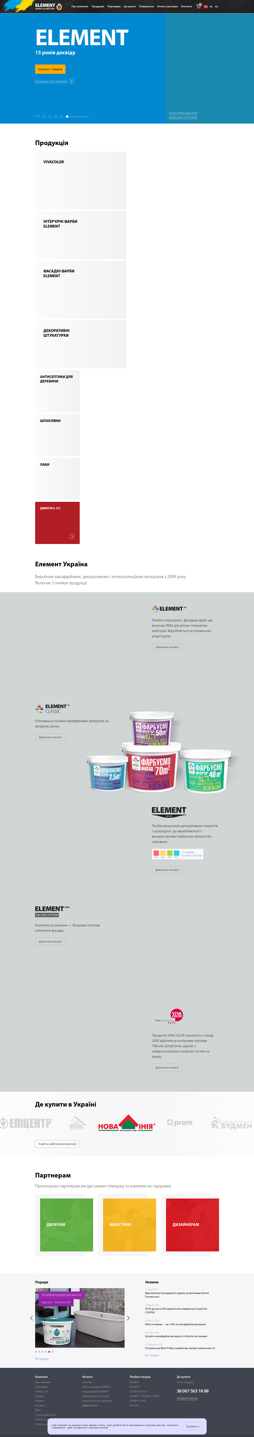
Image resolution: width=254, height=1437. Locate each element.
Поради (39, 1396)
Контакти (40, 1405)
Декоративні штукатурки (95, 1396)
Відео (38, 1410)
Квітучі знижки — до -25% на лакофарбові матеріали (175, 1324)
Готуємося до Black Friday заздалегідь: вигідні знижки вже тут (180, 1348)
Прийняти (192, 1426)
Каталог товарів (50, 69)
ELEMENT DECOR (138, 1391)
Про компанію (43, 1382)
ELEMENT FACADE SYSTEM (144, 1396)
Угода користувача (45, 1415)
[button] (36, 1352)
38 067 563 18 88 (193, 1391)
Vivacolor (87, 1382)
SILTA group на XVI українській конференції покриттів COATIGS (176, 1311)
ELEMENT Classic (138, 1401)
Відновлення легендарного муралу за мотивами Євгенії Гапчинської (177, 1295)
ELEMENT (134, 1382)
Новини (39, 1401)
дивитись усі (57, 523)
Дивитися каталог (167, 647)
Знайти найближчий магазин (57, 1144)
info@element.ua (187, 1398)
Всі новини (152, 1355)
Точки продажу (185, 1382)
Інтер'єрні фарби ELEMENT (96, 1387)
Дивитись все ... (90, 1405)
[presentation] (32, 1318)
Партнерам (41, 1387)
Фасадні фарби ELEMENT (95, 1391)
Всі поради (42, 1359)
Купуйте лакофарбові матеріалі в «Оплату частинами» (176, 1336)
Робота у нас (42, 1391)
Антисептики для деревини (97, 1401)
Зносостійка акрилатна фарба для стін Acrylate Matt (183, 117)
